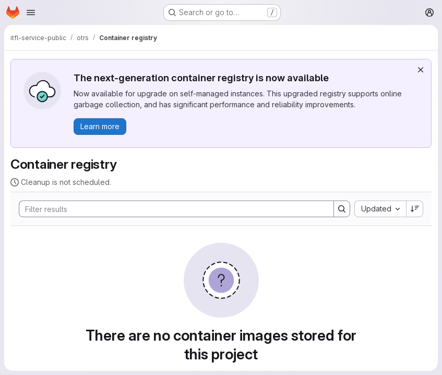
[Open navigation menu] (30, 12)
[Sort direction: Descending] (415, 209)
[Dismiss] (420, 70)
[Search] (171, 209)
